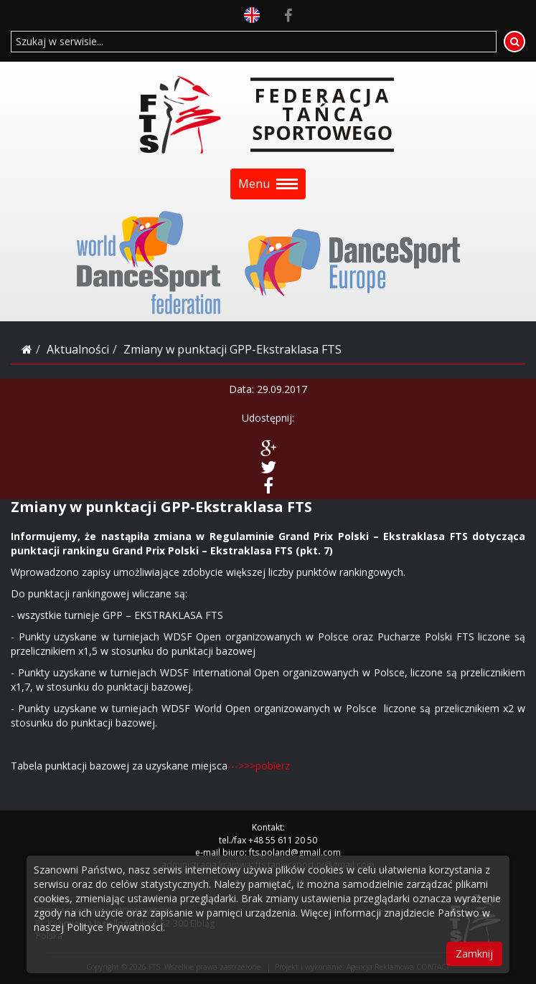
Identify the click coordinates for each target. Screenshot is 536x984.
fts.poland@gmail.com (295, 852)
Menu (268, 183)
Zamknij (474, 953)
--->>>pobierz (258, 765)
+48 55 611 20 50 (282, 840)
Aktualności (78, 349)
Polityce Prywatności (115, 927)
